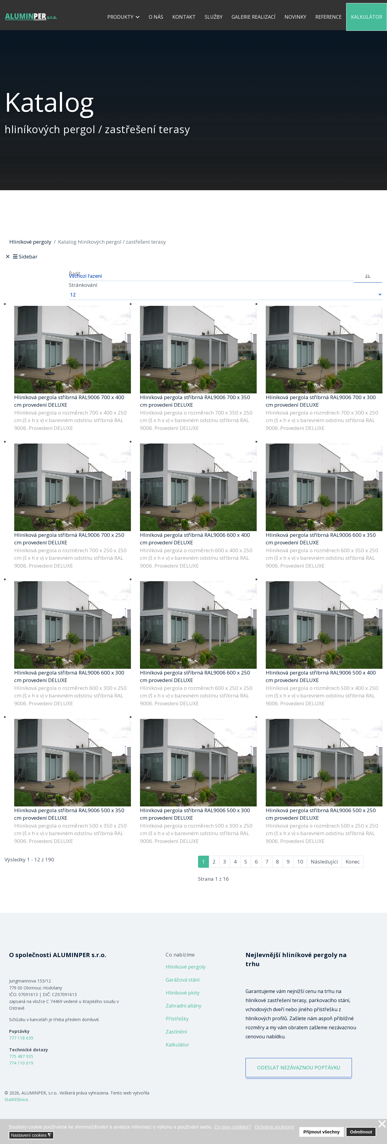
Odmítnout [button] (361, 1132)
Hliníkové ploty (183, 992)
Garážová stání (183, 979)
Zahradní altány (183, 1005)
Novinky (295, 17)
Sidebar (24, 256)
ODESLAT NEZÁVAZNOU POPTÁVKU (298, 1067)
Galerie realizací (253, 17)
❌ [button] (382, 1124)
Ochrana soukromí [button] (274, 1127)
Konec (353, 861)
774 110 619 (21, 1063)
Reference (328, 17)
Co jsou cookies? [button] (232, 1127)
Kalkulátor (366, 17)
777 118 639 (21, 1038)
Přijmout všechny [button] (322, 1132)
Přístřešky (177, 1018)
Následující (324, 861)
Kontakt (184, 17)
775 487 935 (21, 1056)
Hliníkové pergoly (186, 966)
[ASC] (367, 275)
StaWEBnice (16, 1099)
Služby (214, 17)
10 (300, 861)
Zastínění (176, 1031)
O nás (156, 17)
